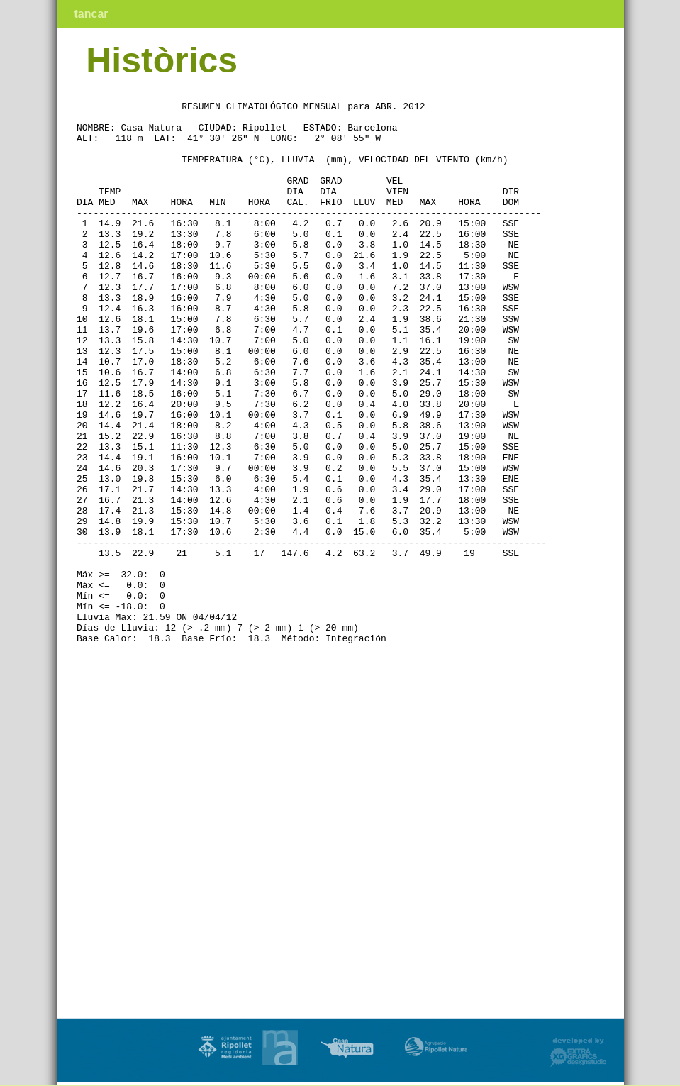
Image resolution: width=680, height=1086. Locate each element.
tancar (91, 14)
